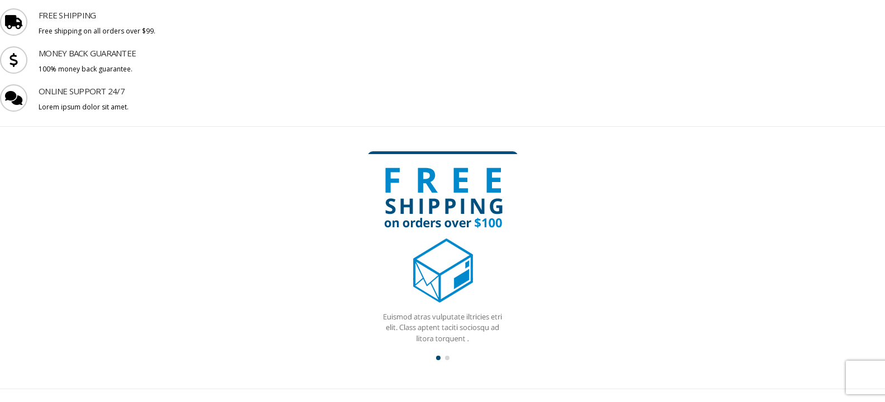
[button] (438, 358)
